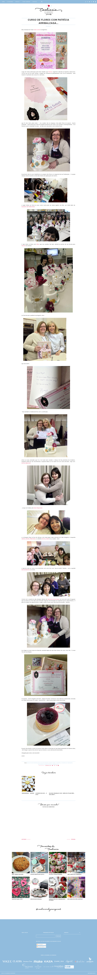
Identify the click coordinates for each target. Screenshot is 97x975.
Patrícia (50, 72)
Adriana (23, 539)
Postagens (40, 944)
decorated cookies (43, 764)
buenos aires (52, 762)
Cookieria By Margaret (10, 973)
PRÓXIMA (73, 839)
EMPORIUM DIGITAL (92, 973)
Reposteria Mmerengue (53, 599)
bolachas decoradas (43, 762)
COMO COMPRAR (26, 1)
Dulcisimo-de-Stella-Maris (28, 206)
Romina (44, 539)
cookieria (58, 762)
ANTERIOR (24, 839)
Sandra (27, 539)
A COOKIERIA (10, 1)
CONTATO (34, 1)
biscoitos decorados (32, 762)
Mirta (38, 244)
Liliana (47, 539)
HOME (3, 1)
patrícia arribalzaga (53, 764)
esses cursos (37, 29)
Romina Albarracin (26, 463)
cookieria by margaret (67, 762)
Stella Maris (33, 539)
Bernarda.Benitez (26, 569)
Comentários (40, 947)
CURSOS (17, 1)
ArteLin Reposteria (37, 508)
